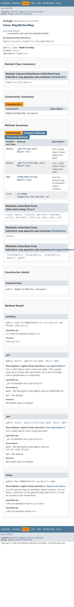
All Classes (7, 8)
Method (39, 12)
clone (9, 214)
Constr (30, 12)
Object (16, 50)
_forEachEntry (14, 255)
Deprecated (49, 3)
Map (24, 113)
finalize (29, 214)
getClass (42, 214)
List (25, 163)
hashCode (54, 214)
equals (18, 214)
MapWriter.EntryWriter (19, 82)
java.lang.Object (11, 31)
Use (33, 3)
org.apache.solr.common (26, 21)
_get (19, 149)
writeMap (22, 194)
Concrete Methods (17, 137)
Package (16, 3)
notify (9, 217)
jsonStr (10, 236)
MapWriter (28, 41)
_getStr (10, 258)
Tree (38, 3)
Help (58, 3)
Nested (14, 12)
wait (44, 217)
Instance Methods (34, 133)
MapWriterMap (13, 113)
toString (34, 217)
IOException (21, 325)
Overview (5, 3)
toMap (20, 177)
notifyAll (21, 217)
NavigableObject (45, 41)
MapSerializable (12, 41)
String (27, 149)
